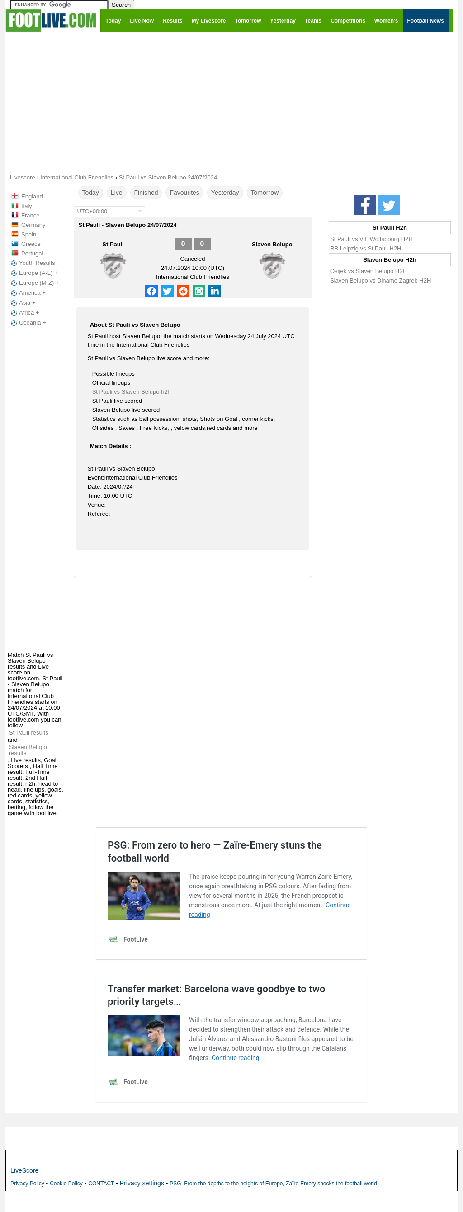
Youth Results (32, 263)
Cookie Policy (66, 1183)
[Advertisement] (231, 102)
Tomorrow (265, 192)
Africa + (24, 312)
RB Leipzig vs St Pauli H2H (366, 248)
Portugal (32, 253)
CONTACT (101, 1183)
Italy (26, 206)
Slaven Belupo (272, 244)
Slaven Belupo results (28, 750)
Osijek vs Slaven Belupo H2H (368, 271)
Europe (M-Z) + (34, 283)
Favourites (184, 192)
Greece (31, 244)
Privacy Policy (27, 1183)
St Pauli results (28, 732)
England (32, 196)
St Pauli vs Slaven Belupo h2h (131, 391)
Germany (33, 225)
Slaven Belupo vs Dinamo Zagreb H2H (380, 280)
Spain (28, 234)
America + (27, 293)
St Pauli (113, 244)
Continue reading (236, 1057)
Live (117, 192)
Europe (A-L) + (33, 273)
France (30, 215)
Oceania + (27, 322)
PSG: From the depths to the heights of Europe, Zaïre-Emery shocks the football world (273, 1183)
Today (90, 192)
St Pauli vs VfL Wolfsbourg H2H (371, 239)
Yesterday (225, 192)
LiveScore (24, 1170)
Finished (146, 192)
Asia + (22, 303)
